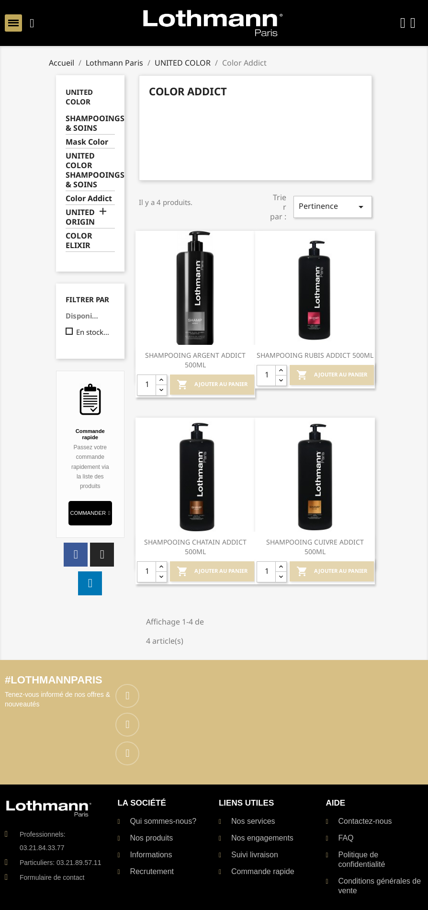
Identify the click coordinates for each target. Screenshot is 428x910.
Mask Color (87, 142)
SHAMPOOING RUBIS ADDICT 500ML (315, 355)
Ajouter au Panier (212, 384)
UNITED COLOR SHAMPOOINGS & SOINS (90, 170)
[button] (90, 513)
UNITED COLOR (79, 96)
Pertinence (333, 207)
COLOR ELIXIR (79, 240)
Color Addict (89, 198)
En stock (93, 332)
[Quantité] (146, 385)
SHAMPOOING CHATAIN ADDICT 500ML (195, 546)
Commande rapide (90, 434)
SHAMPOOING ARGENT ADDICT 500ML (195, 360)
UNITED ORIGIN (80, 217)
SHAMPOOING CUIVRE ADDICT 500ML (315, 546)
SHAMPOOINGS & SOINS (90, 123)
